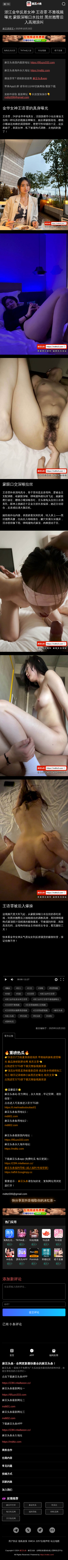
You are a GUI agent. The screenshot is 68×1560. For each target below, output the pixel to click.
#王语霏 (30, 994)
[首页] (34, 4)
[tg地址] (16, 1530)
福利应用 (53, 1352)
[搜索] (61, 4)
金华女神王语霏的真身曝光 (25, 108)
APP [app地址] (31, 1352)
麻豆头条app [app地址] (40, 78)
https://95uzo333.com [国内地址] (17, 1139)
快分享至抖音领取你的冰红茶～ (34, 1200)
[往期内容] (34, 1458)
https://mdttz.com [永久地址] (40, 70)
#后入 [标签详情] (18, 988)
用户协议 (13, 1541)
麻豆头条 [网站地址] (22, 1550)
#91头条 (36, 1016)
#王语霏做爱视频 (40, 1010)
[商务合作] (34, 1450)
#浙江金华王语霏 (47, 994)
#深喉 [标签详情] (40, 988)
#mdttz (49, 1016)
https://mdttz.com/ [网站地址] (47, 1555)
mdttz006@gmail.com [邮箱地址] (16, 97)
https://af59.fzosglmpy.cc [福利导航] (18, 1172)
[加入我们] (34, 1490)
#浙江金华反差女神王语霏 (16, 999)
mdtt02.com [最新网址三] (8, 1418)
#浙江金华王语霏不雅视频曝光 (46, 999)
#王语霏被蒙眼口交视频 (36, 1005)
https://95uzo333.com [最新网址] (42, 62)
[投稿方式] (34, 1474)
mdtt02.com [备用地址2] (11, 1125)
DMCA (31, 1541)
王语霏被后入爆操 (18, 906)
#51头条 (23, 1016)
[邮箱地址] (34, 1194)
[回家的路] (34, 1482)
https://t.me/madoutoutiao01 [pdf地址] (20, 1107)
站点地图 (55, 1541)
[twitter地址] (28, 1530)
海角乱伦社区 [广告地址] (9, 50)
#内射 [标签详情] (7, 994)
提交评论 (34, 1312)
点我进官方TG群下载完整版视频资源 (25, 1066)
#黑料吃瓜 (9, 1021)
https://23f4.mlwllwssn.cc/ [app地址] (19, 1163)
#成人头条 (9, 1016)
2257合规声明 (43, 1541)
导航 (6, 4)
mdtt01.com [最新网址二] (8, 1406)
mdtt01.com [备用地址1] (11, 1116)
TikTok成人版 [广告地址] (25, 50)
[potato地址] (40, 1530)
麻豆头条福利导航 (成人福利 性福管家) (26, 1167)
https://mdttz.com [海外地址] (14, 1148)
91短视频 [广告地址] (42, 50)
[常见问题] (34, 1466)
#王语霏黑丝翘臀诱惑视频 (16, 1010)
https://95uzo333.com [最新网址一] (14, 1395)
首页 (12, 1352)
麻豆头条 (23, 1181)
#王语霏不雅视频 (12, 1005)
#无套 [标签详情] (18, 994)
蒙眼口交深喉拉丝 (18, 484)
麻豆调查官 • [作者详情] (9, 28)
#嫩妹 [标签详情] (7, 988)
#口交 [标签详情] (29, 988)
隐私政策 (22, 1541)
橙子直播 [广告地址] (58, 50)
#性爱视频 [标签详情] (53, 988)
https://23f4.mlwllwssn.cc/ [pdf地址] (16, 1383)
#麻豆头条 (58, 1010)
